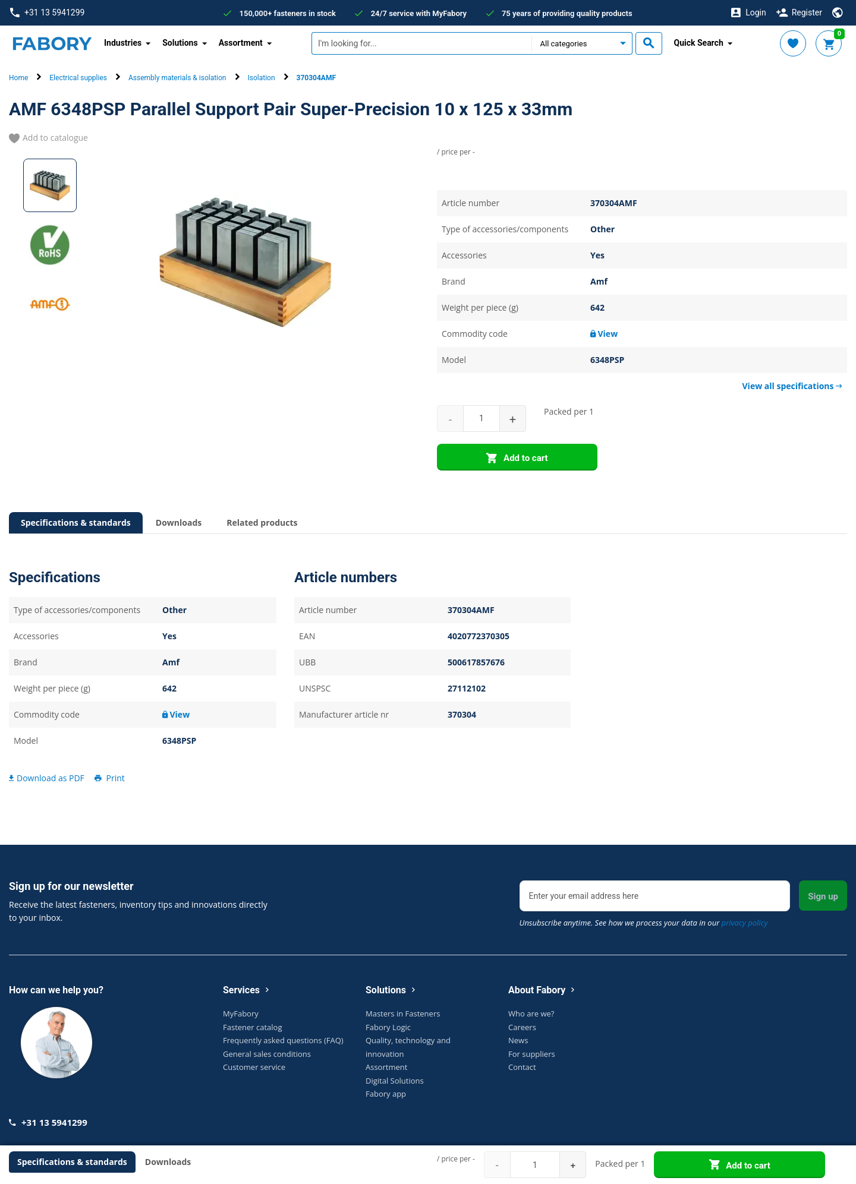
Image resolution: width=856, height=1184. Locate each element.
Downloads (179, 522)
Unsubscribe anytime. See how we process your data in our (644, 922)
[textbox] (421, 43)
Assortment (386, 1067)
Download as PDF (46, 778)
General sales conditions (267, 1054)
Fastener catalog (252, 1027)
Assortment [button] (241, 43)
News (518, 1040)
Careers (522, 1027)
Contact (522, 1067)
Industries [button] (122, 43)
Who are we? (531, 1013)
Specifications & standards (76, 522)
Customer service (254, 1067)
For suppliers (531, 1054)
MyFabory (241, 1013)
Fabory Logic (388, 1027)
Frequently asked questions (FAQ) (283, 1040)
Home (18, 78)
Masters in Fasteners (403, 1013)
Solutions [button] (179, 43)
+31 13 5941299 (47, 13)
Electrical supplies (78, 78)
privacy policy (745, 922)
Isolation (261, 78)
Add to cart (516, 459)
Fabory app (386, 1093)
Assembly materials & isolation (177, 78)
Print (109, 778)
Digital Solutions (395, 1080)
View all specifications (792, 385)
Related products (261, 522)
